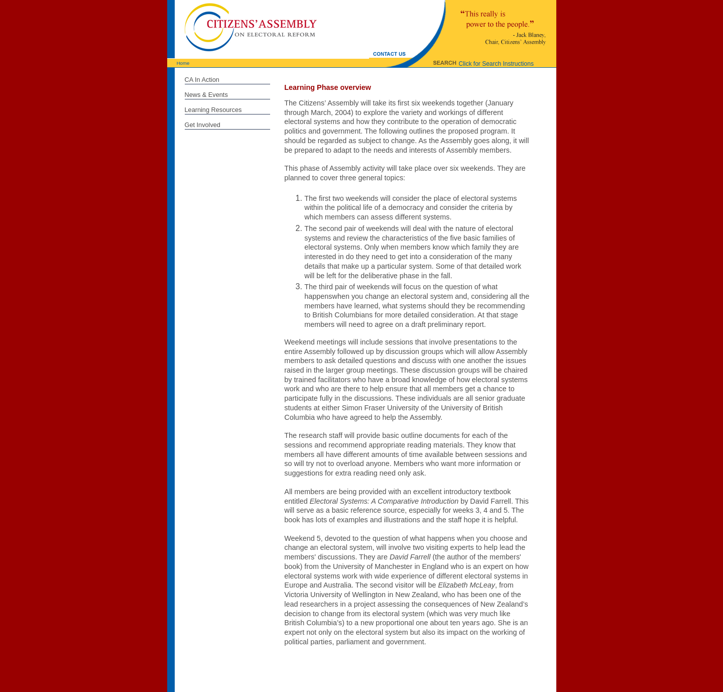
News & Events (206, 94)
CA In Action (202, 79)
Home (183, 63)
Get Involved (202, 125)
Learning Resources (213, 109)
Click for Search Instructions (496, 63)
